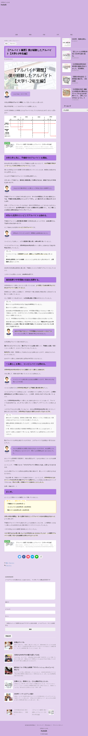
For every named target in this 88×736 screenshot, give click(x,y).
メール (7, 608)
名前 (7, 601)
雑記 (71, 34)
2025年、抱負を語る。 (78, 39)
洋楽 (44, 34)
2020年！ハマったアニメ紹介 (23, 693)
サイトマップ (40, 724)
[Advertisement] (44, 20)
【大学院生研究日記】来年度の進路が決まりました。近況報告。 (80, 66)
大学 (58, 34)
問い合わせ (47, 724)
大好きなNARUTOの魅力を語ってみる (26, 654)
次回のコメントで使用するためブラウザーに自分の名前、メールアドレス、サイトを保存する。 (30, 623)
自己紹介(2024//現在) (30, 724)
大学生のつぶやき (44, 728)
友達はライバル (19, 642)
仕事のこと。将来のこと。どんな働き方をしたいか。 (30, 681)
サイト (7, 615)
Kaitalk (4, 5)
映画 (30, 34)
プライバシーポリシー (58, 724)
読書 (16, 34)
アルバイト (11, 562)
